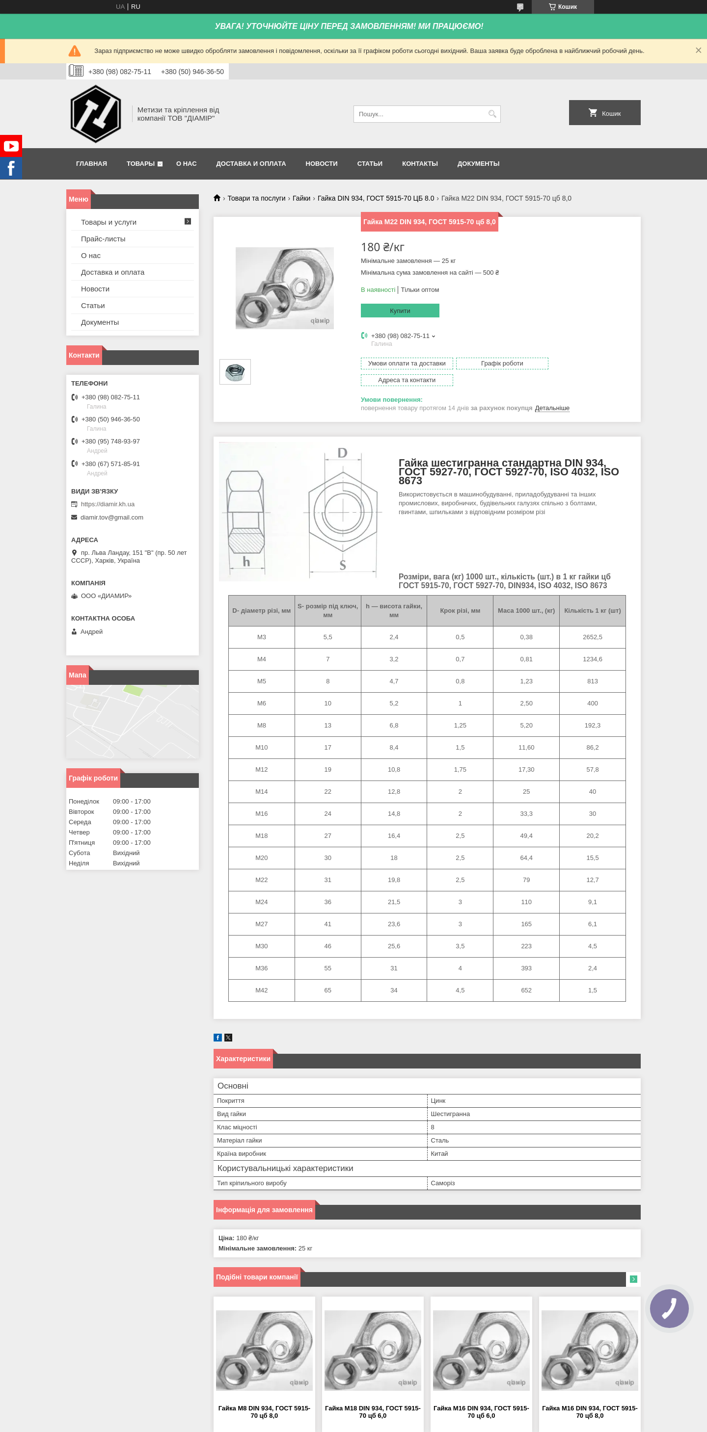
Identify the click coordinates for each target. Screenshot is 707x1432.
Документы (478, 163)
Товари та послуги (256, 198)
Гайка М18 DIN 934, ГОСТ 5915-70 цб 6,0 (373, 1395)
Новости (322, 163)
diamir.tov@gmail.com (112, 517)
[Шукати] (492, 114)
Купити (400, 310)
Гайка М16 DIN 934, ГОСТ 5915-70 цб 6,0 (481, 1395)
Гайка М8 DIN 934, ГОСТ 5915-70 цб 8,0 (264, 1395)
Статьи (370, 163)
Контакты (420, 163)
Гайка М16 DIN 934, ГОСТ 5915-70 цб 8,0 (590, 1395)
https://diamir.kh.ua (108, 504)
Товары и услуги (108, 222)
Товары (141, 163)
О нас (186, 163)
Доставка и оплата (251, 163)
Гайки (301, 198)
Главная (91, 163)
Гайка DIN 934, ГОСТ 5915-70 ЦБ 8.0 (376, 198)
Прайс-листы (103, 238)
